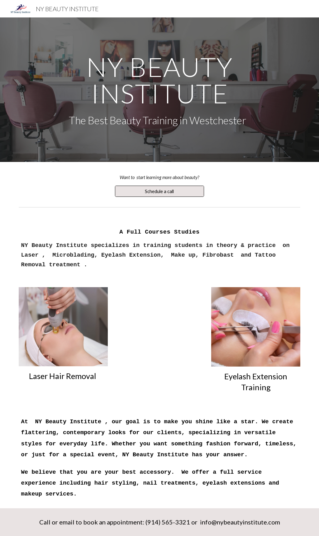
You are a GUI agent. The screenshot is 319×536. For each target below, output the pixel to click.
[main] (160, 89)
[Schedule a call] (159, 191)
